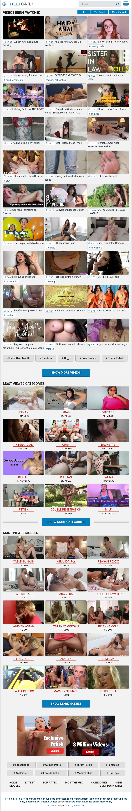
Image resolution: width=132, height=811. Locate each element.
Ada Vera (66, 582)
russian (66, 465)
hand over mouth (14, 80)
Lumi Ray (108, 647)
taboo (51, 349)
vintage (108, 400)
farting (51, 281)
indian (23, 400)
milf (108, 497)
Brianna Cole (108, 614)
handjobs (10, 315)
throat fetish (11, 281)
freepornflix (63, 805)
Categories (99, 782)
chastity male (97, 46)
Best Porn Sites (111, 785)
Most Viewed (119, 12)
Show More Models (66, 703)
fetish (23, 497)
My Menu (126, 4)
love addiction (51, 773)
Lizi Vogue (23, 647)
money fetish (84, 773)
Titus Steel (108, 679)
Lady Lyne (66, 647)
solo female (96, 247)
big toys (113, 773)
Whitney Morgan (66, 614)
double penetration (66, 497)
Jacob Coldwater (108, 582)
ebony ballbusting (57, 80)
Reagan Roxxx (108, 549)
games (51, 247)
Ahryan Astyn (23, 614)
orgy (7, 180)
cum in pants (53, 764)
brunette (108, 432)
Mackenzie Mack (66, 679)
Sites (119, 782)
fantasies (113, 764)
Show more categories (66, 522)
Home (17, 2)
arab (66, 400)
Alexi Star (23, 582)
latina (108, 465)
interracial (23, 432)
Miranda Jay (66, 549)
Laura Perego (23, 679)
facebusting (22, 764)
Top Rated (99, 12)
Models (14, 785)
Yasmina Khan (23, 549)
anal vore (21, 773)
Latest (84, 12)
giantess (94, 114)
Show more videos (66, 372)
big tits (23, 465)
